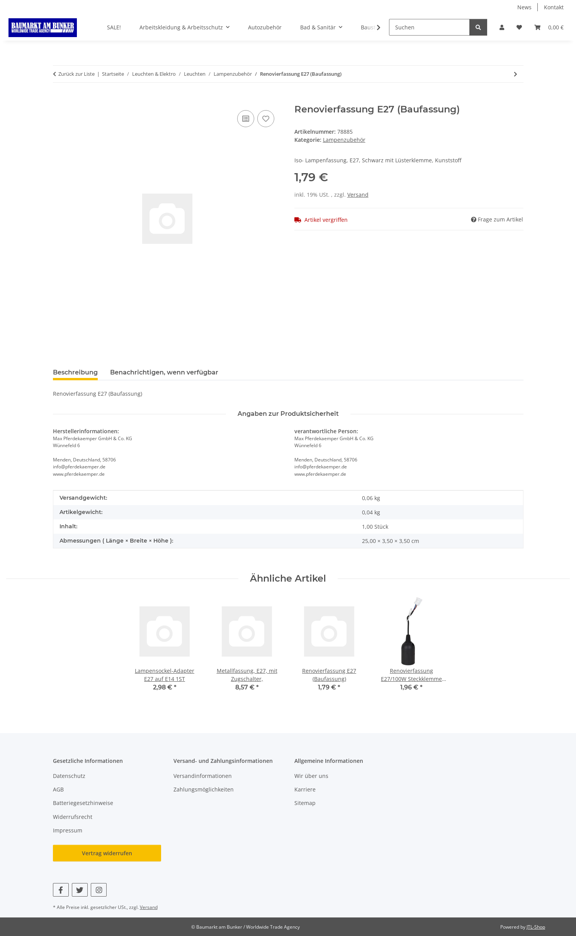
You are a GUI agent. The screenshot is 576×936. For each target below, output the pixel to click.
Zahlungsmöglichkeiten (203, 789)
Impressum (67, 830)
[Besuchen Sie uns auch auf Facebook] (61, 890)
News (524, 7)
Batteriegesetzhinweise (83, 803)
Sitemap (305, 803)
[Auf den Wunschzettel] (265, 118)
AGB (58, 789)
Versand (358, 194)
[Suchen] (429, 27)
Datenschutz (69, 775)
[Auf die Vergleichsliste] (245, 118)
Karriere (305, 789)
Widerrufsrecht (72, 816)
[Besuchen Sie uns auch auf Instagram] (99, 890)
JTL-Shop (536, 927)
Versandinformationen (202, 775)
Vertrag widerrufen (107, 853)
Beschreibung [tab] (75, 372)
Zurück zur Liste (76, 73)
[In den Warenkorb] (59, 99)
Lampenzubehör (344, 139)
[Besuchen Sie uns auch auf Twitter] (80, 890)
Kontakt (554, 7)
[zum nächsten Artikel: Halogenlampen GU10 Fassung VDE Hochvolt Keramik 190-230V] (515, 74)
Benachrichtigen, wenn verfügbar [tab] (164, 372)
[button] (501, 27)
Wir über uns (311, 775)
